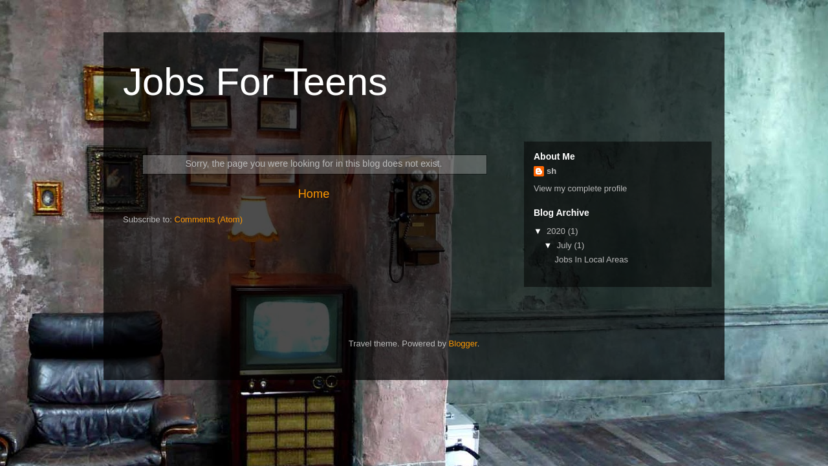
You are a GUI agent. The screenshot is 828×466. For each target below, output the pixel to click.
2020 (557, 231)
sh (551, 171)
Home (314, 193)
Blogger (463, 343)
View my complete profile (580, 188)
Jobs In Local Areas (590, 259)
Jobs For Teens (255, 81)
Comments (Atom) (209, 219)
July (565, 245)
